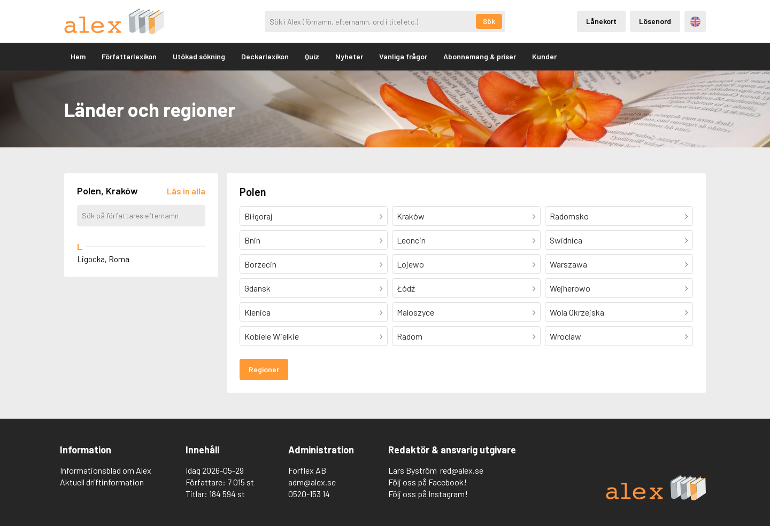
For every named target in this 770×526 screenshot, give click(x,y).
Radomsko (569, 216)
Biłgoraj (258, 216)
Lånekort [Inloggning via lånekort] (601, 21)
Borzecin (260, 264)
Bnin (252, 240)
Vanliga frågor (403, 56)
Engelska (695, 22)
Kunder (544, 56)
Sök (489, 21)
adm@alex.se (312, 482)
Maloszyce (415, 312)
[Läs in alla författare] (186, 191)
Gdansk (257, 288)
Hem (78, 56)
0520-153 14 (309, 494)
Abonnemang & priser (479, 56)
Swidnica (566, 240)
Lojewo (410, 264)
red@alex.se (461, 470)
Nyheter (349, 56)
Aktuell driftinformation (102, 482)
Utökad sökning (199, 56)
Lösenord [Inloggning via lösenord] (655, 21)
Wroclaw (565, 336)
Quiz (312, 56)
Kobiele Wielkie (271, 336)
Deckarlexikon (265, 56)
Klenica (257, 312)
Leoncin (411, 240)
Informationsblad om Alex (105, 470)
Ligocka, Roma (103, 259)
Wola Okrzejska (577, 312)
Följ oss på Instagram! (428, 494)
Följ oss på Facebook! (427, 482)
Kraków (411, 216)
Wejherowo (570, 288)
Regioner (264, 369)
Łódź (406, 288)
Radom (409, 336)
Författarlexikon (129, 56)
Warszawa (568, 264)
